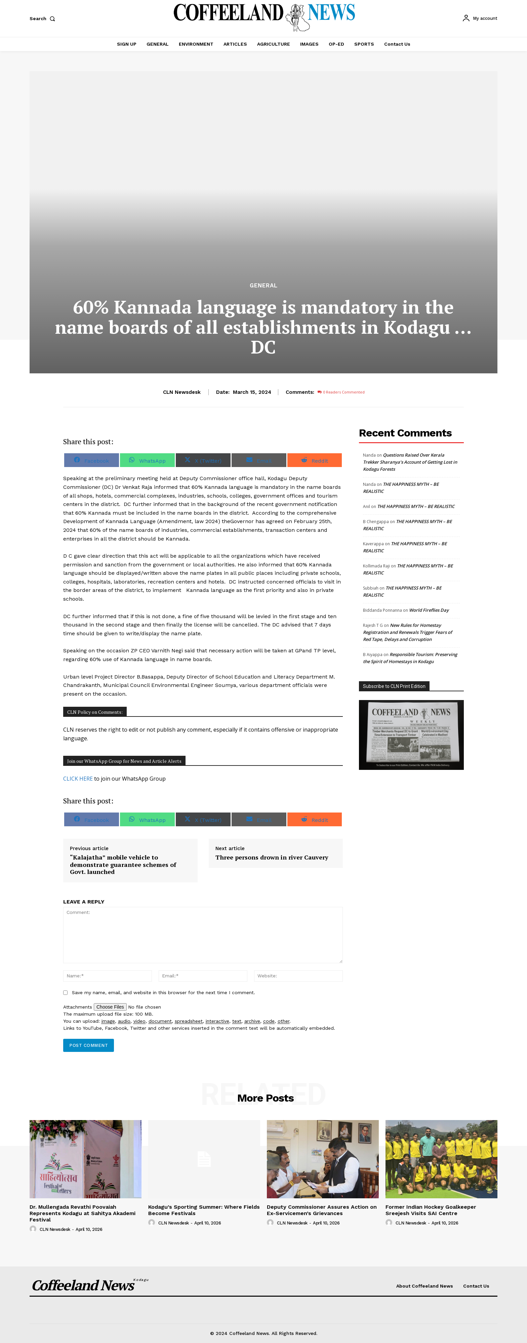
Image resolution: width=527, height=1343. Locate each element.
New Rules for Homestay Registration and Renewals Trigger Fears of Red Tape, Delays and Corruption (407, 632)
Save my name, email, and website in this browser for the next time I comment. (163, 992)
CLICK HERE (78, 778)
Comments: (300, 392)
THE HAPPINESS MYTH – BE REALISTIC (416, 506)
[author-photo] (34, 1229)
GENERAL (264, 285)
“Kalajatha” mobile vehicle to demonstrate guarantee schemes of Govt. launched (123, 865)
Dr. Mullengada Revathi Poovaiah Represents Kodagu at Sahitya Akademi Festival (82, 1213)
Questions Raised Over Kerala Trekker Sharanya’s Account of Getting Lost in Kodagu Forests (410, 462)
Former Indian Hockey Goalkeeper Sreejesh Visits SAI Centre (431, 1210)
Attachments (78, 1007)
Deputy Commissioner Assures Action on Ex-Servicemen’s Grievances (322, 1210)
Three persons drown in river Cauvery (271, 857)
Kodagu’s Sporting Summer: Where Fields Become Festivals (204, 1210)
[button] (44, 18)
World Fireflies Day (429, 610)
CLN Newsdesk (182, 392)
